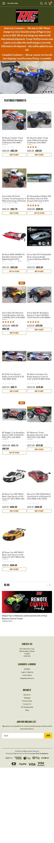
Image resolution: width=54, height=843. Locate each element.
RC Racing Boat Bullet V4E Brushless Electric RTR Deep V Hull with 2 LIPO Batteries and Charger (39, 199)
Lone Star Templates (40, 753)
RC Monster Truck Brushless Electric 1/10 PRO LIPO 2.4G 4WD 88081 (37, 436)
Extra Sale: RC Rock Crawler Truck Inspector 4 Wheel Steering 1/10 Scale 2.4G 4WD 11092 (14, 199)
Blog (27, 710)
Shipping (27, 698)
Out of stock (39, 213)
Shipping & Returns (27, 678)
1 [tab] (41, 92)
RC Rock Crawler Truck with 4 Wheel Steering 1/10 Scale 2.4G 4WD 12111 (37, 141)
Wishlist (27, 669)
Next (49, 585)
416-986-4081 (12, 3)
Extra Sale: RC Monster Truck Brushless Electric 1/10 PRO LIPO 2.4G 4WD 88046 (13, 316)
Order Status (27, 675)
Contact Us (27, 704)
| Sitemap (35, 751)
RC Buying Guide (27, 707)
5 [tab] (51, 92)
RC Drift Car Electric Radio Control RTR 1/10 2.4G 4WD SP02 (13, 376)
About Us (27, 695)
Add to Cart (14, 155)
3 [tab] (46, 92)
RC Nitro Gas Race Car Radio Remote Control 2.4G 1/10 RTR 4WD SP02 (38, 376)
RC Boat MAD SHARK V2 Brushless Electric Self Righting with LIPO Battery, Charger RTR (13, 258)
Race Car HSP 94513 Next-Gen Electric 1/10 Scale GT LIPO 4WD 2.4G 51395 (39, 496)
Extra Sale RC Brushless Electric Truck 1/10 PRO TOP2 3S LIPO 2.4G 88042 (38, 315)
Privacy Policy (27, 701)
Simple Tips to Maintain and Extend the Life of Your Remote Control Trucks (24, 617)
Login (23, 672)
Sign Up (30, 672)
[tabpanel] (27, 77)
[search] (40, 3)
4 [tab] (48, 92)
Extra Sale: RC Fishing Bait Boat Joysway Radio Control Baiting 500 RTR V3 (39, 258)
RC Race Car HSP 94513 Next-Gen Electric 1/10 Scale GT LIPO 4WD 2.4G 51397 (13, 556)
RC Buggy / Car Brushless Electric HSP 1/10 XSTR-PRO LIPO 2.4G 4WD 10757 (13, 436)
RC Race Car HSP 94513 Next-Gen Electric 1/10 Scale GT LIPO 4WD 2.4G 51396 (13, 497)
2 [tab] (43, 92)
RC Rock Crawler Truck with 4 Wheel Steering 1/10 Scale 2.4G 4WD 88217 (12, 141)
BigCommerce (19, 753)
